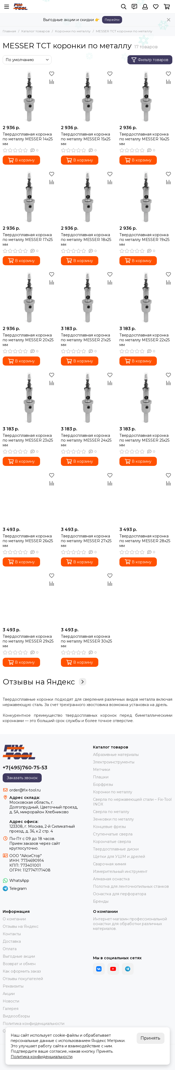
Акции (9, 993)
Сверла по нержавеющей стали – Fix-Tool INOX (132, 802)
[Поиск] (123, 6)
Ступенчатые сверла (113, 834)
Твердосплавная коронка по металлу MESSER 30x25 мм (86, 641)
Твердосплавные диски (116, 849)
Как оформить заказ (22, 971)
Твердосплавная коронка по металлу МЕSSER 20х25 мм (28, 340)
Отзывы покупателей (23, 978)
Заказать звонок (22, 777)
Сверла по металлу (111, 811)
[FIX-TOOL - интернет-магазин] (20, 6)
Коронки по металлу (73, 31)
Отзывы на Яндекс (44, 681)
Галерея (10, 1008)
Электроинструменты (113, 762)
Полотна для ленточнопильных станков (131, 886)
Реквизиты (13, 986)
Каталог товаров (35, 31)
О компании (14, 919)
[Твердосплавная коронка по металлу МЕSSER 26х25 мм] (29, 497)
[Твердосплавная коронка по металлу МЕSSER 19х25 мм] (145, 196)
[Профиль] (145, 6)
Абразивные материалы (116, 754)
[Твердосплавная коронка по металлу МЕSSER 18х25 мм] (87, 196)
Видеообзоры (16, 1016)
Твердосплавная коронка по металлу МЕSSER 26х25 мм (28, 541)
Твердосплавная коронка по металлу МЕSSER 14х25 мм (28, 139)
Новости (11, 1001)
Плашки (100, 777)
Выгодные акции (19, 956)
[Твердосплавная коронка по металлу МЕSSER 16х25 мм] (145, 96)
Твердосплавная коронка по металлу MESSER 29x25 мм (28, 641)
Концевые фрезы (109, 826)
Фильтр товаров (149, 59)
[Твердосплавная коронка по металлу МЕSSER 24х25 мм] (87, 397)
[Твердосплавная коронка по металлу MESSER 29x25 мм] (29, 598)
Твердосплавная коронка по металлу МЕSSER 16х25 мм (144, 139)
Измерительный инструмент (120, 871)
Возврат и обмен (19, 963)
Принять (150, 1038)
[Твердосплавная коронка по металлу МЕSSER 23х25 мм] (29, 397)
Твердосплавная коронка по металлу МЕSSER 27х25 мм (86, 541)
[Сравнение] (52, 82)
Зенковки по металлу (113, 819)
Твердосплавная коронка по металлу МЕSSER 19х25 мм (144, 239)
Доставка (12, 941)
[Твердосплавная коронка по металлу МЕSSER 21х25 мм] (87, 297)
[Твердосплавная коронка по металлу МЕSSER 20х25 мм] (29, 297)
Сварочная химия (109, 864)
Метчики (101, 769)
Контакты (12, 934)
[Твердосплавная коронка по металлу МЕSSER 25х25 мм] (145, 397)
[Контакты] (134, 6)
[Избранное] (155, 6)
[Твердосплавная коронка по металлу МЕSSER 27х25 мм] (87, 497)
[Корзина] (167, 6)
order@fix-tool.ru (25, 790)
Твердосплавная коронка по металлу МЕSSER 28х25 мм (144, 541)
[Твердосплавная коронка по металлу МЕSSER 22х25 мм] (145, 297)
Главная (9, 31)
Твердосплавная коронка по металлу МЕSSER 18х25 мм (86, 239)
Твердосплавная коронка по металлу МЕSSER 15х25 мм (85, 139)
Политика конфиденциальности (33, 1023)
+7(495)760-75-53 (25, 768)
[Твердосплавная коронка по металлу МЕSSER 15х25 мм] (87, 96)
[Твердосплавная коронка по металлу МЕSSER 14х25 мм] (29, 96)
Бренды (100, 901)
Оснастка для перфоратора (119, 893)
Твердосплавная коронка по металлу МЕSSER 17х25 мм (28, 239)
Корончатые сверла (112, 841)
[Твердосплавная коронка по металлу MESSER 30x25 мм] (87, 598)
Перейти (112, 20)
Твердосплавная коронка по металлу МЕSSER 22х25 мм (144, 340)
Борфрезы (103, 784)
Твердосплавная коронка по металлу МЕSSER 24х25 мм (86, 440)
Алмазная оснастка (111, 879)
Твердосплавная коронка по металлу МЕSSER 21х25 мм (86, 340)
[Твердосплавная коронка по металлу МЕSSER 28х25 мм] (145, 497)
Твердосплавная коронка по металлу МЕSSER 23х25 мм (28, 440)
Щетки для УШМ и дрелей (119, 856)
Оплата (10, 948)
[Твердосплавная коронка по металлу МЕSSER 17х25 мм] (29, 196)
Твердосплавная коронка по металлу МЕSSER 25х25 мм (144, 440)
